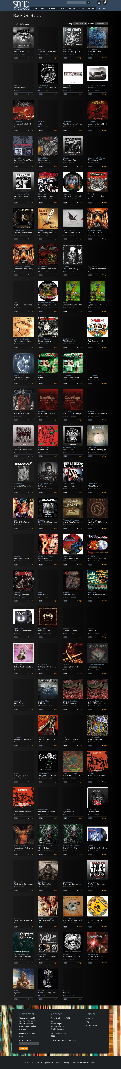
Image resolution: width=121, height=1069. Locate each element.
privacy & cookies (53, 1062)
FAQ (99, 8)
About (105, 8)
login (31, 58)
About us (90, 1018)
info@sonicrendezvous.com (63, 1040)
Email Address (25, 1040)
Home (34, 8)
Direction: (91, 23)
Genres (91, 8)
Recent (63, 8)
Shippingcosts (92, 1025)
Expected (52, 8)
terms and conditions (33, 1062)
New (43, 8)
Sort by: (69, 23)
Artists (72, 8)
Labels (81, 8)
